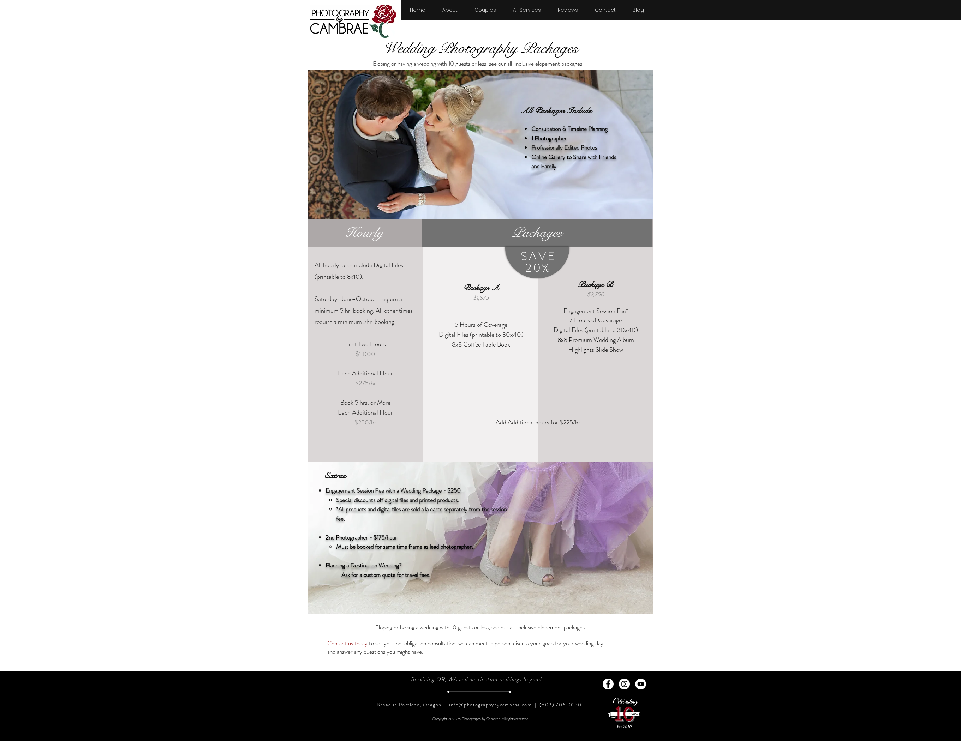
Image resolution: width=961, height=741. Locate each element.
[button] (485, 6)
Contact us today (347, 643)
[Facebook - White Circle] (608, 684)
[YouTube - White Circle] (640, 684)
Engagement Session (350, 490)
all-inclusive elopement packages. (545, 63)
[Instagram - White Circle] (624, 684)
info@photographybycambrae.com (490, 704)
